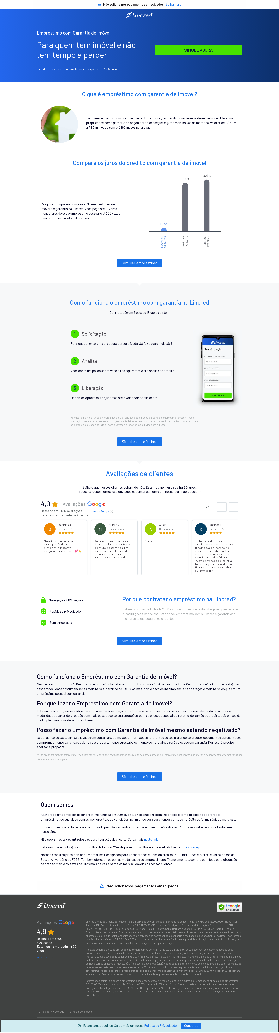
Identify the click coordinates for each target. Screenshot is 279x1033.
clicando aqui (192, 848)
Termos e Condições (80, 1012)
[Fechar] (191, 1026)
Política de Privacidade (160, 1025)
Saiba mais (173, 4)
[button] (222, 508)
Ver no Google (103, 512)
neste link (151, 840)
